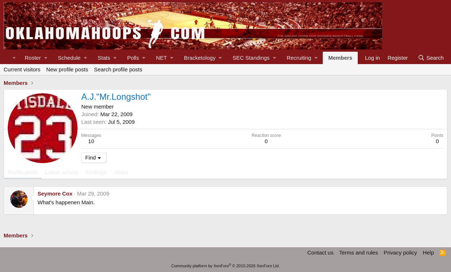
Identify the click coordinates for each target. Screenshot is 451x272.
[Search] (430, 58)
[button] (35, 58)
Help (428, 252)
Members (340, 58)
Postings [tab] (95, 172)
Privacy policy (400, 252)
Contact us (320, 252)
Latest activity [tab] (61, 172)
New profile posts (67, 69)
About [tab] (121, 172)
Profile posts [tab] (23, 172)
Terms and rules (358, 252)
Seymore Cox (55, 193)
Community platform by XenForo (225, 266)
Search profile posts (118, 69)
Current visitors (22, 69)
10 (91, 141)
